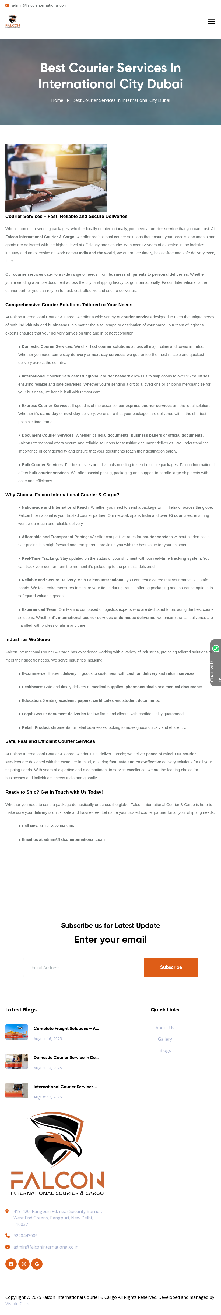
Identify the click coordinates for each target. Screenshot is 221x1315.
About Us (165, 1028)
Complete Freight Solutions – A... (66, 1029)
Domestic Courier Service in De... (66, 1058)
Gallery (165, 1039)
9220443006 (21, 1235)
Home (57, 100)
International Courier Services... (65, 1087)
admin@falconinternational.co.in (40, 5)
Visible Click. (17, 1304)
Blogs (165, 1050)
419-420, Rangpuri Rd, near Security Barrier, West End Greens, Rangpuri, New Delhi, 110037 (57, 1217)
